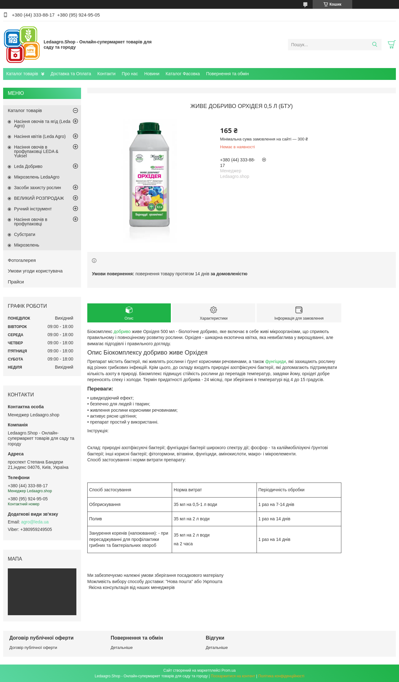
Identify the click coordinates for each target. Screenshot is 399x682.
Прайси (16, 281)
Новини (152, 73)
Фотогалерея (22, 260)
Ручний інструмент (33, 208)
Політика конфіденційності (281, 676)
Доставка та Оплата (70, 73)
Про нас (130, 73)
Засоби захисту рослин (37, 187)
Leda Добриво (28, 166)
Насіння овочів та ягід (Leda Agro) (42, 123)
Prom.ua (229, 670)
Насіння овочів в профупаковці (30, 221)
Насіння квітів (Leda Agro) (40, 136)
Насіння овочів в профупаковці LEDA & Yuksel (36, 151)
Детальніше (122, 647)
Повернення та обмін (227, 73)
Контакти (106, 73)
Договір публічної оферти (33, 647)
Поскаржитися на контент (233, 676)
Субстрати (24, 234)
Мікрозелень (26, 245)
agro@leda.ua (35, 521)
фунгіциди (275, 361)
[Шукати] (375, 44)
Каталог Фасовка (183, 73)
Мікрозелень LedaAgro (36, 176)
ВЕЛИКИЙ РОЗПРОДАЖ (39, 198)
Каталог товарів (22, 73)
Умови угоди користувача (35, 270)
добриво (122, 331)
